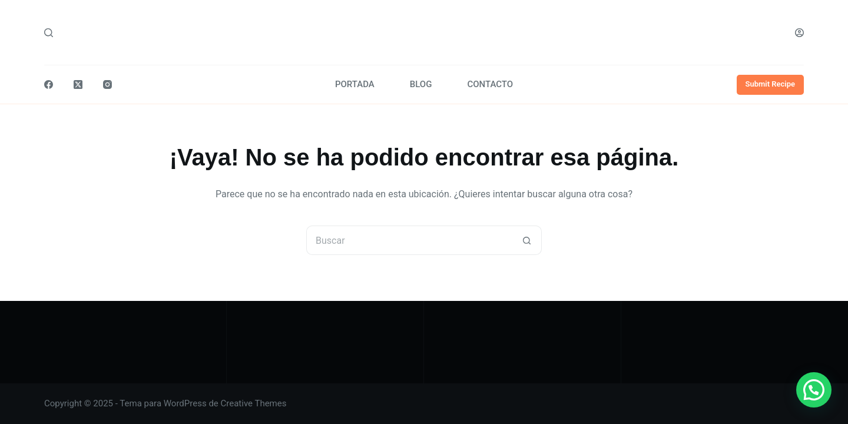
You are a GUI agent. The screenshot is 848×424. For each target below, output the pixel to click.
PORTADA (355, 84)
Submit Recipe (771, 84)
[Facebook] (48, 84)
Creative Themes (254, 403)
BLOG (421, 84)
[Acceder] (799, 32)
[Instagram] (107, 84)
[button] (814, 390)
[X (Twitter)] (78, 84)
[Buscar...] (409, 240)
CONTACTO (490, 84)
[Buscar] (48, 32)
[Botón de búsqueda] (527, 240)
